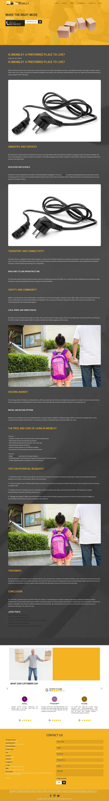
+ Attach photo (61, 778)
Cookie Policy (92, 791)
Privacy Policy (92, 792)
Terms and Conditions (69, 792)
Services (64, 3)
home (64, 175)
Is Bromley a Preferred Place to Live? (19, 617)
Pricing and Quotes (63, 791)
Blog (100, 3)
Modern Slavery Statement (33, 791)
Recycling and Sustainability (78, 791)
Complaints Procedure (23, 792)
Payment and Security (49, 791)
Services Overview (82, 792)
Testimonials (81, 3)
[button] (7, 688)
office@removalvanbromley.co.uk (15, 766)
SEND (59, 782)
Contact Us (92, 3)
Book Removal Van (32, 21)
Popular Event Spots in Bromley (17, 615)
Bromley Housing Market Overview (18, 623)
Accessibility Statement (16, 791)
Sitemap (8, 778)
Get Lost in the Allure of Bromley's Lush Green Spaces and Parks (27, 620)
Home (57, 3)
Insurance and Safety (38, 792)
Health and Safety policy (53, 792)
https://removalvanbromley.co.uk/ (15, 769)
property (15, 456)
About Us (12, 792)
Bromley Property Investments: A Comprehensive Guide (25, 626)
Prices (72, 3)
